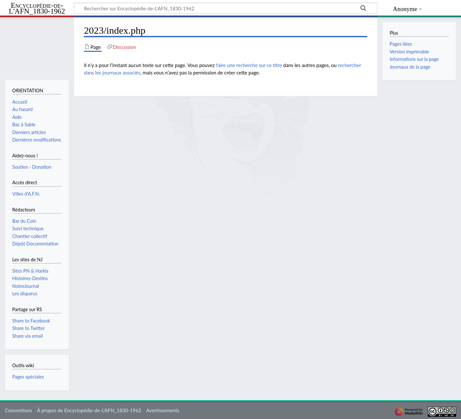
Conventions (18, 410)
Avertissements (162, 410)
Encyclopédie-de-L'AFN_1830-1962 (37, 9)
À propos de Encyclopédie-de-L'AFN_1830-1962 (89, 410)
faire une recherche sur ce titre (249, 65)
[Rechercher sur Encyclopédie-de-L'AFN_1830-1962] (225, 8)
